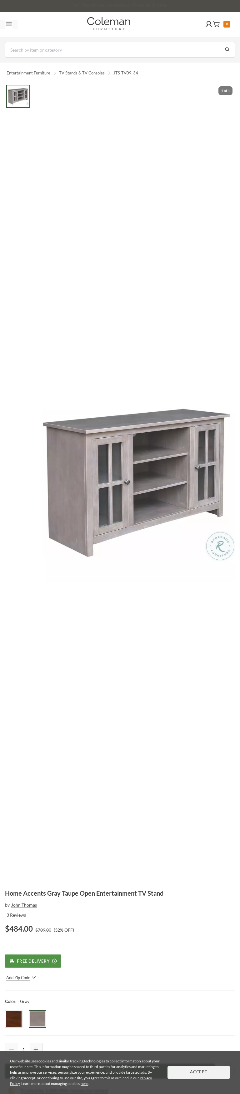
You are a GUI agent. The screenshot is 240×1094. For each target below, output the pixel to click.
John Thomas (24, 905)
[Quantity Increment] (36, 1049)
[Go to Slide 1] (18, 96)
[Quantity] (23, 1049)
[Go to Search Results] (227, 50)
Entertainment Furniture (28, 72)
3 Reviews (16, 915)
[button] (208, 24)
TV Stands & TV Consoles (82, 72)
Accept (199, 1072)
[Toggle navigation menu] (8, 24)
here (84, 1083)
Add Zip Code (21, 977)
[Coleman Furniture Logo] (108, 24)
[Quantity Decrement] (11, 1049)
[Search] (120, 49)
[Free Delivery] (33, 961)
